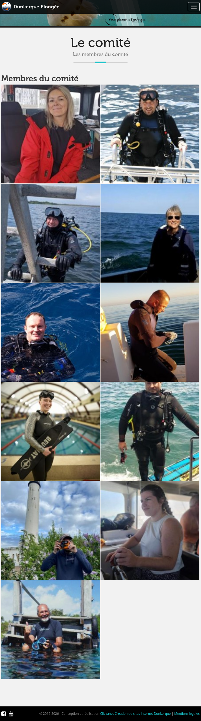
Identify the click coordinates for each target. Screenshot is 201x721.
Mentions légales (187, 713)
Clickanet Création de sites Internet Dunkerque (135, 713)
